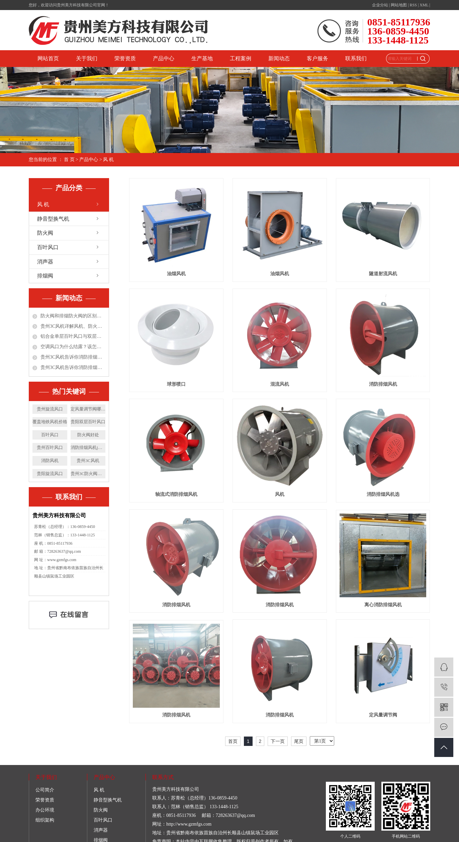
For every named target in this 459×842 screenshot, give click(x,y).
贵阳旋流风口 (50, 473)
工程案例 (240, 58)
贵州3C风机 (88, 460)
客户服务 (317, 58)
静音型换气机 (53, 219)
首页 (233, 741)
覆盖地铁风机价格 (49, 421)
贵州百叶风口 (50, 447)
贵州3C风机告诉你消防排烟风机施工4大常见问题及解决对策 (72, 357)
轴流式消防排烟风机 (176, 494)
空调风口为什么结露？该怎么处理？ (72, 346)
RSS (413, 5)
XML (424, 5)
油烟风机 (176, 273)
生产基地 (202, 58)
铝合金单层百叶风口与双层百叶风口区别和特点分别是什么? (72, 336)
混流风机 (279, 384)
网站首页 (48, 58)
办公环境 (44, 810)
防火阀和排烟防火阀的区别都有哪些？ (72, 315)
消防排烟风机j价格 (88, 447)
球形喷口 (176, 384)
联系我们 (356, 58)
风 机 (108, 159)
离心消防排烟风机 (383, 604)
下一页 (278, 741)
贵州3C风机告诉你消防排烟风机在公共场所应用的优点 (72, 367)
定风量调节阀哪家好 (88, 408)
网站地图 (399, 5)
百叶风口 (48, 247)
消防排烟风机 (383, 384)
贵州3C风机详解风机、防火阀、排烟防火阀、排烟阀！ (72, 326)
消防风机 (50, 460)
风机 (279, 494)
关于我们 (86, 58)
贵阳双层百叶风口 (88, 421)
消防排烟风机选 (383, 494)
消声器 (45, 261)
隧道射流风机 (383, 273)
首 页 (69, 159)
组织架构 (44, 820)
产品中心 (163, 58)
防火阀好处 (88, 434)
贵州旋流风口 (50, 408)
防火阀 (45, 233)
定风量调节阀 (383, 714)
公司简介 (44, 789)
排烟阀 (45, 276)
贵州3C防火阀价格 (88, 473)
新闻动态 (279, 58)
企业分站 (380, 5)
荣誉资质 (125, 58)
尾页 (298, 741)
